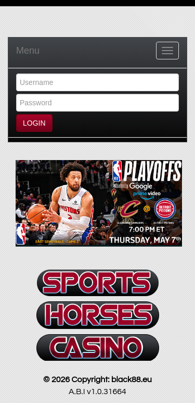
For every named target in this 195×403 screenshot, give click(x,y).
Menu (28, 50)
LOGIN (34, 123)
